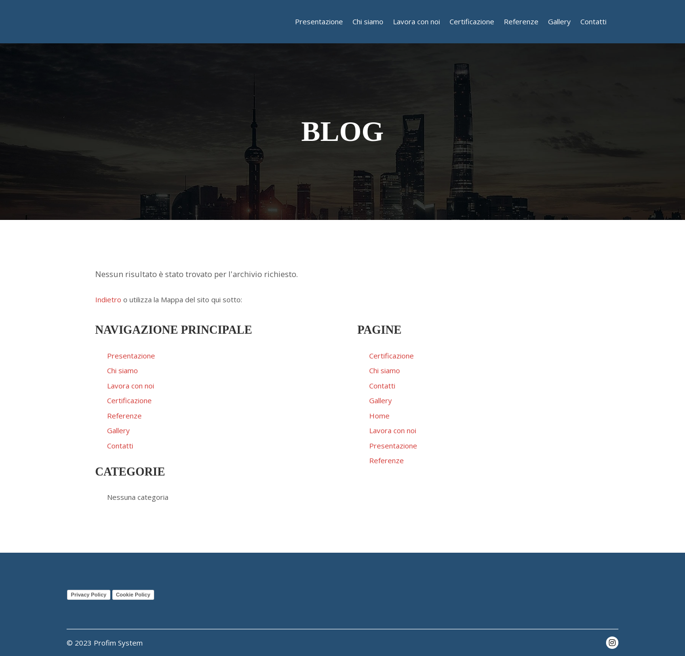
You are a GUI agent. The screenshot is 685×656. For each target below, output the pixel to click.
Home (379, 415)
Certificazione (129, 400)
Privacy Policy (89, 594)
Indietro (108, 299)
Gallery (118, 430)
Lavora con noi (130, 385)
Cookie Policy (133, 594)
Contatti (120, 445)
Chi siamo (122, 370)
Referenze (124, 415)
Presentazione (131, 355)
